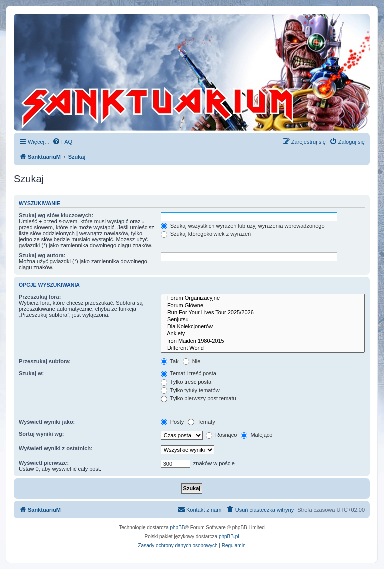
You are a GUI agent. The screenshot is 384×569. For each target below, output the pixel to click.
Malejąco (256, 435)
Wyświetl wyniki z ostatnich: (56, 448)
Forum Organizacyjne (263, 298)
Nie (192, 361)
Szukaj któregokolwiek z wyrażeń (206, 234)
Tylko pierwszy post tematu (198, 398)
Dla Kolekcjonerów (263, 326)
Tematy (201, 422)
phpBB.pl (229, 536)
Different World (263, 348)
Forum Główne (263, 305)
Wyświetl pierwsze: (44, 463)
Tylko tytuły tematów (190, 390)
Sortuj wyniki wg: (41, 434)
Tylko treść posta (186, 382)
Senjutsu (263, 319)
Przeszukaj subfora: (45, 361)
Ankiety (263, 333)
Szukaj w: (31, 373)
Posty (172, 422)
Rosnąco (221, 435)
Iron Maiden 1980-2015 (263, 341)
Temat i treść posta (188, 373)
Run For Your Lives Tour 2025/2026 (263, 312)
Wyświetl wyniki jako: (47, 422)
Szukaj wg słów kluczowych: (56, 215)
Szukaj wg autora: (42, 255)
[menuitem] (62, 142)
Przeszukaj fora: (40, 297)
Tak (170, 361)
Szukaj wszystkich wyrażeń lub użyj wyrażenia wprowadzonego (243, 226)
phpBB (178, 527)
